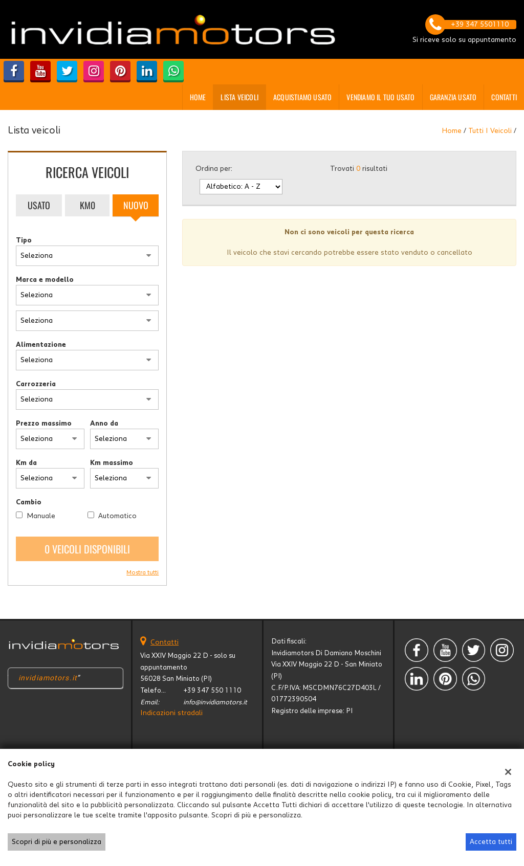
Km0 (87, 205)
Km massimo (111, 463)
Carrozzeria (36, 384)
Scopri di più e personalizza (56, 842)
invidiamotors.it (47, 678)
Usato (39, 205)
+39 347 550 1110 (212, 690)
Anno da (104, 423)
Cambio (28, 502)
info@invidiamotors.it (215, 702)
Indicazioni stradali (171, 713)
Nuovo (135, 205)
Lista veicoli (239, 97)
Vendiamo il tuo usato (380, 97)
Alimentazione (41, 344)
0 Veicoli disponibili (87, 549)
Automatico (117, 516)
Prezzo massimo (44, 423)
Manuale (41, 516)
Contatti (504, 97)
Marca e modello (45, 279)
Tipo (24, 240)
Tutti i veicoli (490, 131)
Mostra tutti (142, 572)
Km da (26, 463)
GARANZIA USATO (453, 97)
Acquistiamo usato (302, 97)
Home (198, 97)
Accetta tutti (491, 842)
